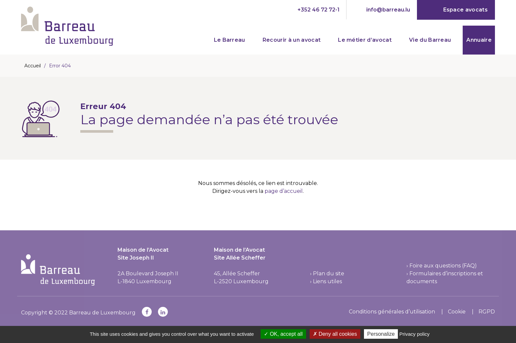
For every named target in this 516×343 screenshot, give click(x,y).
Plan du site (328, 273)
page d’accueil (284, 191)
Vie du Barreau (430, 40)
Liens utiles (327, 281)
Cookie (457, 312)
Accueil (32, 66)
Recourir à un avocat (292, 40)
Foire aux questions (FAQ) (443, 266)
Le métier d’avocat (365, 40)
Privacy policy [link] (415, 334)
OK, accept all (283, 334)
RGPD (486, 312)
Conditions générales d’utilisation (392, 312)
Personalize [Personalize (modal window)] (381, 334)
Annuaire (479, 40)
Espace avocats (465, 10)
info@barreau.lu (388, 10)
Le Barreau (229, 40)
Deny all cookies (335, 334)
